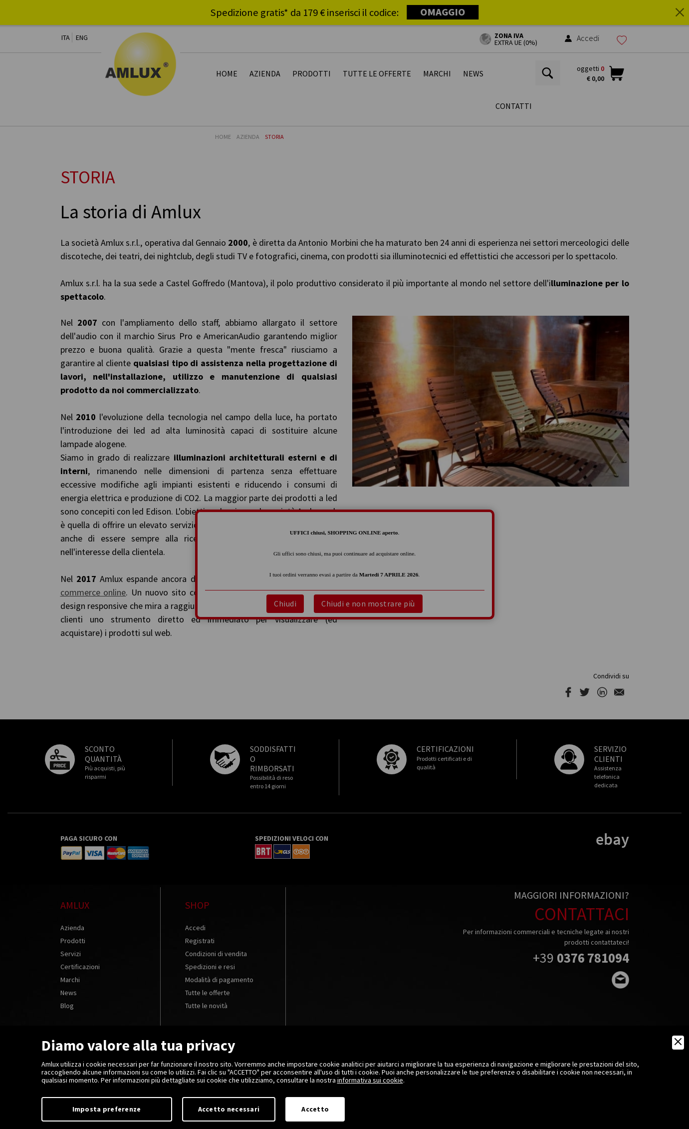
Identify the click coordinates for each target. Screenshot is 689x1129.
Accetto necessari (229, 1109)
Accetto (315, 1109)
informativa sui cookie (370, 1080)
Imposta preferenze (106, 1109)
